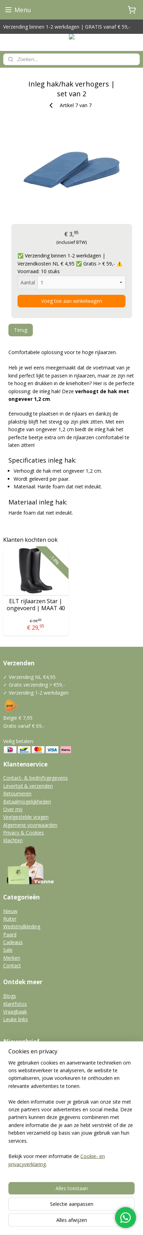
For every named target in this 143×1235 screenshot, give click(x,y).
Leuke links (15, 1019)
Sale (8, 949)
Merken (11, 958)
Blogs (9, 996)
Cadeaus (13, 942)
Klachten (13, 840)
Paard (9, 934)
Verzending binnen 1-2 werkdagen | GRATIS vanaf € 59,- (66, 26)
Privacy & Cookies (23, 832)
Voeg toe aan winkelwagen (71, 301)
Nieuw (10, 911)
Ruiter (9, 918)
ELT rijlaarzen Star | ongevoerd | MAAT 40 (36, 604)
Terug (20, 330)
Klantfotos (15, 1004)
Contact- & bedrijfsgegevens (35, 777)
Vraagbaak (15, 1011)
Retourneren (17, 793)
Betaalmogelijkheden (27, 801)
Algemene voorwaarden (30, 825)
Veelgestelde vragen (26, 817)
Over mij (12, 809)
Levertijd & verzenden (28, 786)
